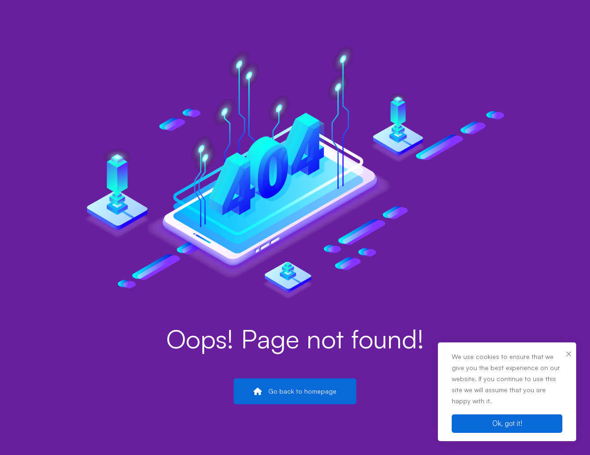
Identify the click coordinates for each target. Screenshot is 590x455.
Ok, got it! (507, 423)
